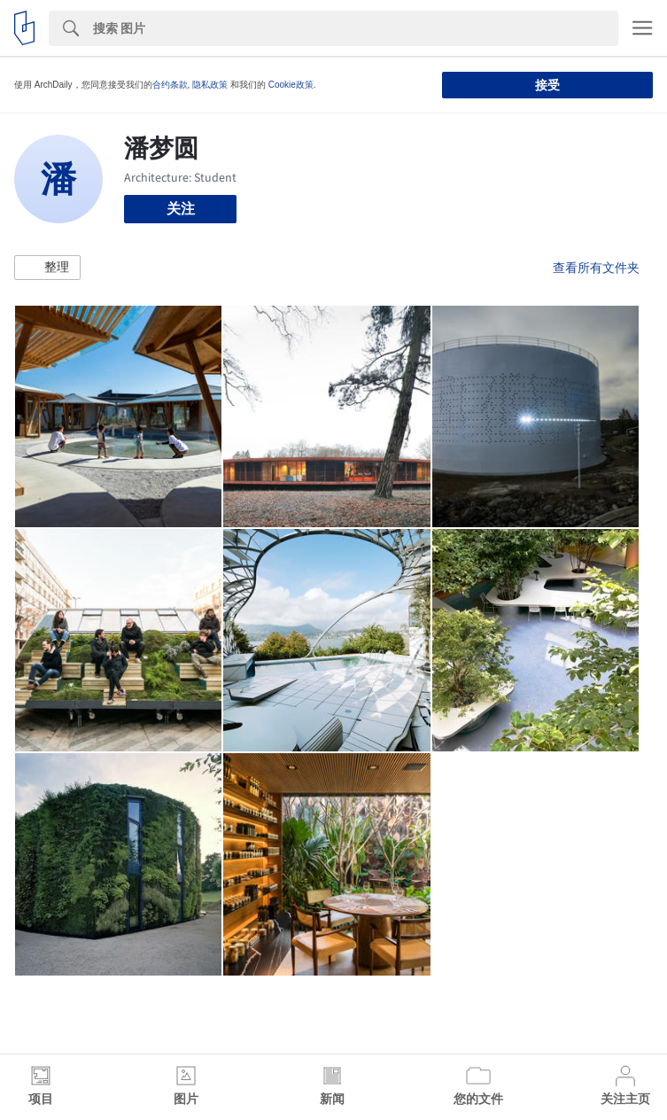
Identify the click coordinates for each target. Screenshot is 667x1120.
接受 (547, 85)
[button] (47, 267)
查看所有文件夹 (596, 268)
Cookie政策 (291, 84)
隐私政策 (210, 84)
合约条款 (170, 84)
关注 (181, 208)
